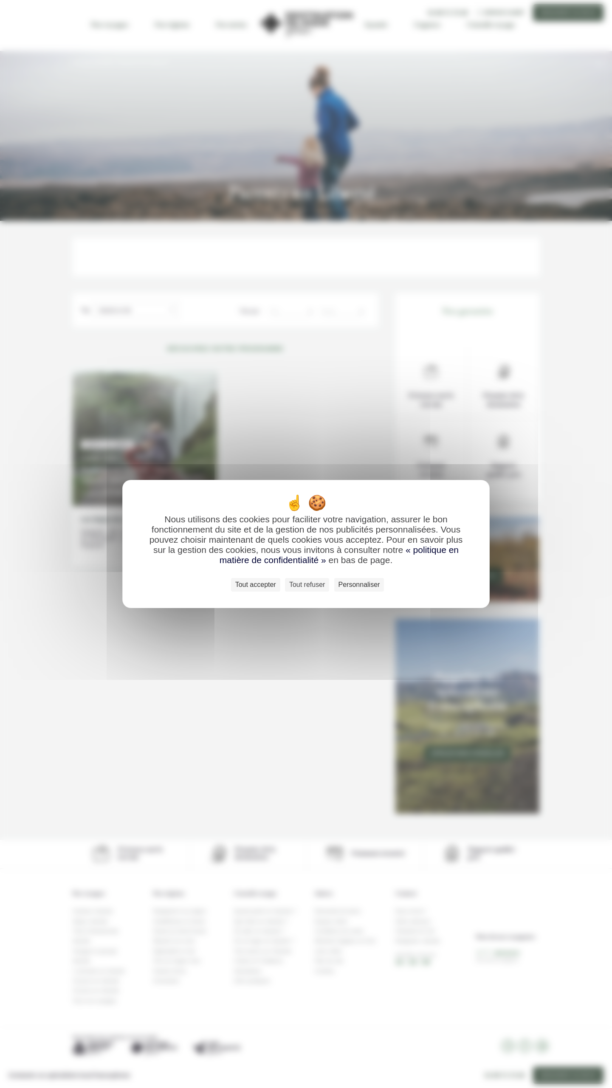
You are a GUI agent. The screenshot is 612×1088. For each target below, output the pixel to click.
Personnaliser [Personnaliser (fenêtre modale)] (359, 584)
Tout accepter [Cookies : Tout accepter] (255, 584)
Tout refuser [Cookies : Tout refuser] (307, 584)
